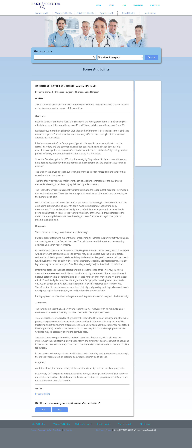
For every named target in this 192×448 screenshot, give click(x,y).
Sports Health (106, 13)
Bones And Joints (42, 394)
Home (98, 5)
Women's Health (63, 13)
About (111, 5)
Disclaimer (100, 430)
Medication (150, 13)
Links (123, 5)
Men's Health (41, 13)
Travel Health (128, 13)
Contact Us (155, 5)
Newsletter (138, 5)
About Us (41, 430)
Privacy (108, 430)
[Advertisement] (147, 122)
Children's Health (85, 13)
